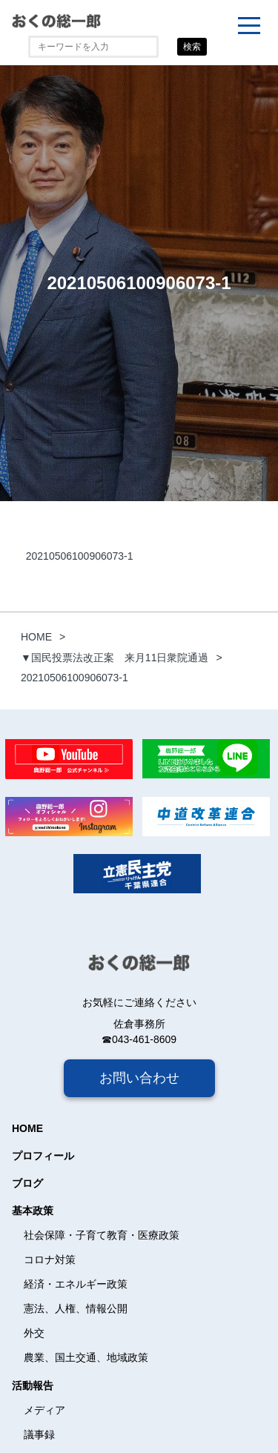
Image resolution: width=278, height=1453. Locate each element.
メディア (44, 1410)
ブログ (27, 1183)
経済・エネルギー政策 (76, 1284)
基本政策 (32, 1211)
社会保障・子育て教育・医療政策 (101, 1235)
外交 (34, 1333)
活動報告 (32, 1385)
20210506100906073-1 (79, 556)
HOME (27, 1128)
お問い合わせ (139, 1077)
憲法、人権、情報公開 (76, 1308)
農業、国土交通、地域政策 (86, 1357)
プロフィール (43, 1156)
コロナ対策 (50, 1259)
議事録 (39, 1434)
